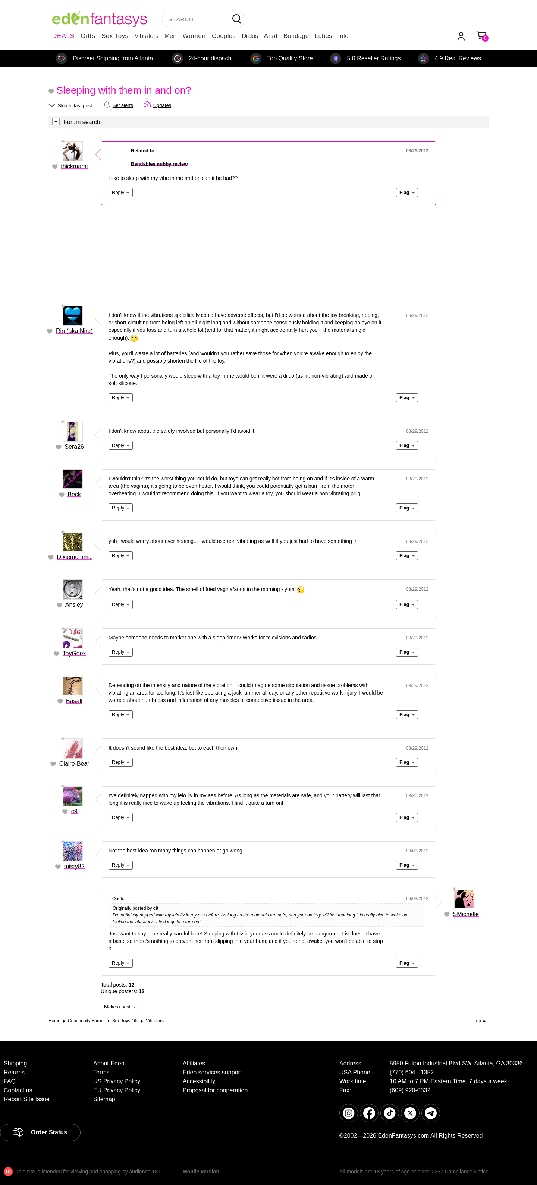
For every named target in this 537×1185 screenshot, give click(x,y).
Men (170, 35)
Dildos (250, 35)
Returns (14, 1072)
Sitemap (104, 1099)
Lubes (323, 35)
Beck (74, 494)
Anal (270, 35)
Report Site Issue (27, 1099)
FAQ (10, 1081)
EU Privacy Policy (116, 1090)
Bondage (296, 35)
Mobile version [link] (201, 1172)
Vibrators (146, 35)
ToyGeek (74, 653)
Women (194, 35)
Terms (101, 1072)
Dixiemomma (74, 557)
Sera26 (74, 447)
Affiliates (194, 1063)
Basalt (74, 701)
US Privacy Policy (116, 1081)
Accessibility (199, 1081)
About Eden (109, 1063)
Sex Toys (115, 35)
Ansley (74, 604)
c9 (74, 811)
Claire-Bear (74, 763)
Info (343, 35)
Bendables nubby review (159, 164)
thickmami (74, 166)
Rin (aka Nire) (74, 331)
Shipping (15, 1063)
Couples (224, 35)
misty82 (74, 866)
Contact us (18, 1090)
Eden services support (212, 1072)
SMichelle (466, 914)
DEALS (63, 35)
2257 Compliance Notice (460, 1172)
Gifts (88, 35)
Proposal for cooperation (215, 1090)
